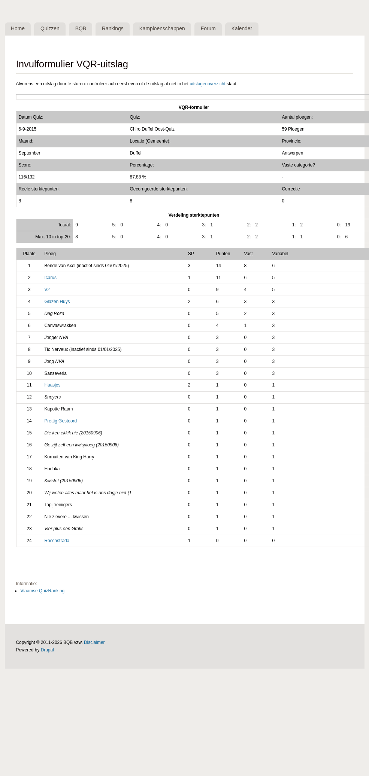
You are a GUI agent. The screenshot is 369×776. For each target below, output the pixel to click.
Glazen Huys (57, 301)
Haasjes (52, 385)
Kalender (242, 28)
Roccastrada (56, 540)
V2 (47, 289)
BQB (80, 28)
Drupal (47, 650)
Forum (208, 28)
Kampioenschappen (162, 28)
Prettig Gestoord (60, 421)
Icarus (50, 277)
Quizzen (50, 28)
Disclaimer (94, 642)
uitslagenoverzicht (207, 83)
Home (18, 28)
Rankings (113, 28)
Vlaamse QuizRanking (42, 590)
